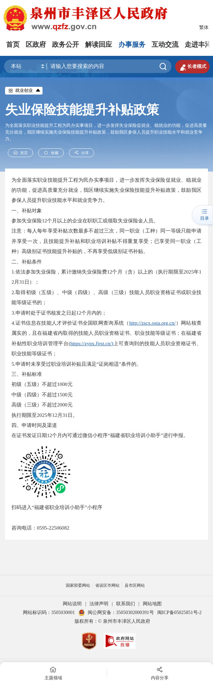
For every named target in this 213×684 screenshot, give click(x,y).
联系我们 (125, 603)
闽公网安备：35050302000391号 (116, 612)
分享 (81, 152)
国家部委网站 (78, 585)
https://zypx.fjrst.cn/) (91, 343)
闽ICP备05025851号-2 (179, 612)
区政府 (36, 44)
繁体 (204, 27)
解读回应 (98, 44)
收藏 (51, 152)
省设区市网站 (107, 585)
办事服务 (131, 44)
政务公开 (65, 44)
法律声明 (98, 603)
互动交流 (165, 44)
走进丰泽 (198, 44)
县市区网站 (135, 585)
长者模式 (192, 66)
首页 (13, 44)
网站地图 (152, 603)
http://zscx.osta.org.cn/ (152, 323)
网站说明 (72, 603)
